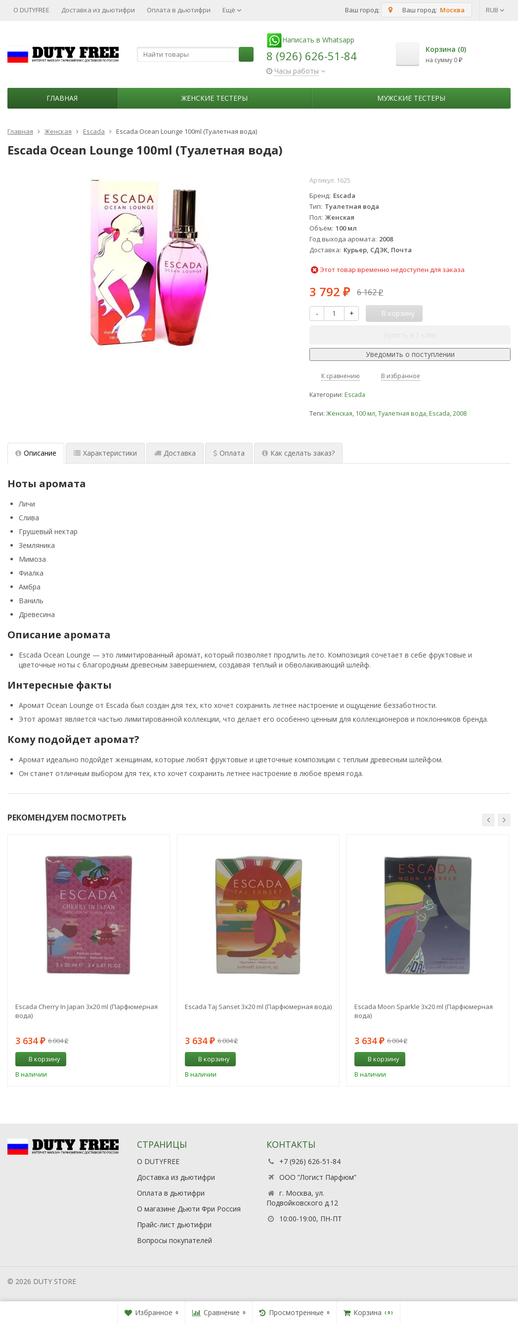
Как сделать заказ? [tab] (298, 453)
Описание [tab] (35, 453)
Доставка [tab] (175, 453)
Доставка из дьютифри (98, 9)
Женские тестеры (214, 98)
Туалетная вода (402, 413)
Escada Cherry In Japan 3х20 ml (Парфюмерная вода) (86, 1011)
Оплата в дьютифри (179, 9)
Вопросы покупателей (174, 1240)
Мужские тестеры (411, 98)
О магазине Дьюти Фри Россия (189, 1208)
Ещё (232, 9)
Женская (339, 413)
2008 (460, 413)
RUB (495, 9)
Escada (355, 394)
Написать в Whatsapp (310, 39)
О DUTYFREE (31, 9)
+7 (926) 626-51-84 (310, 1161)
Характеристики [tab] (105, 453)
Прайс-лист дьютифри (174, 1224)
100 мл (365, 413)
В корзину (39, 1058)
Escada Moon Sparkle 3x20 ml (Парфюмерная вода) (423, 1011)
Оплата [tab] (229, 453)
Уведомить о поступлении (410, 354)
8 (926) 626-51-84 (311, 55)
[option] (88, 960)
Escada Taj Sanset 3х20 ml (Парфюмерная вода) (258, 1006)
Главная (62, 98)
